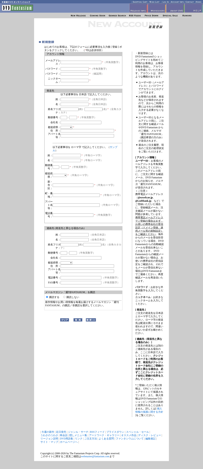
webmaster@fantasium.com (95, 456)
